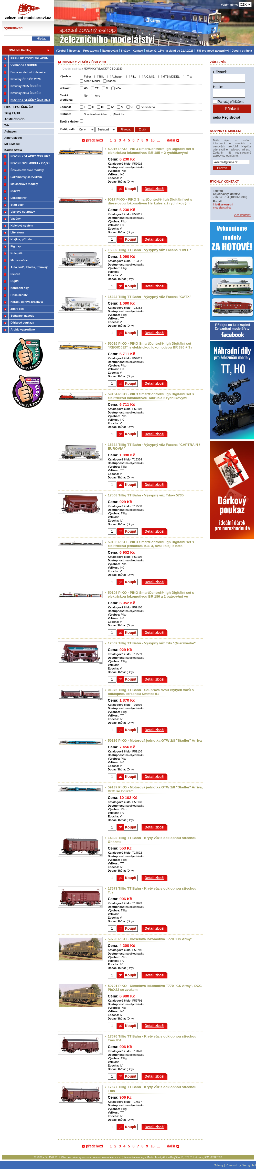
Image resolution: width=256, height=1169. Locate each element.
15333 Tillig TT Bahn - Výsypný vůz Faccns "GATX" (149, 297)
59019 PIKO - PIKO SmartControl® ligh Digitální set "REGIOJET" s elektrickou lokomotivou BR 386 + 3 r (150, 345)
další (171, 140)
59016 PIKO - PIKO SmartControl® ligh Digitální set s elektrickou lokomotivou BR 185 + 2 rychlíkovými (151, 151)
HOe (118, 88)
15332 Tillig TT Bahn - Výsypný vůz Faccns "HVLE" (149, 250)
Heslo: (218, 87)
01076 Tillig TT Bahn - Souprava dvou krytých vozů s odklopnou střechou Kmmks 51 (151, 692)
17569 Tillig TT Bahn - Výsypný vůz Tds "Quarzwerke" (152, 643)
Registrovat (231, 117)
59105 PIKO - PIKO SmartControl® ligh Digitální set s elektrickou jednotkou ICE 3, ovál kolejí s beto (151, 544)
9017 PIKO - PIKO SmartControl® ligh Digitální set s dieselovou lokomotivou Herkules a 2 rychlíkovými (150, 201)
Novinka (119, 114)
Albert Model (92, 80)
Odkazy (218, 1165)
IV (112, 107)
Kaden (111, 80)
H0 (86, 88)
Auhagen (117, 76)
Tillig (101, 76)
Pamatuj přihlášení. (231, 101)
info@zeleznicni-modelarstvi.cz (223, 206)
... (158, 140)
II (93, 107)
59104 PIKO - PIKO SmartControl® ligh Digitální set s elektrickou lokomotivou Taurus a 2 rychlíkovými (151, 396)
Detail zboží (154, 189)
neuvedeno (148, 107)
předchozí (94, 140)
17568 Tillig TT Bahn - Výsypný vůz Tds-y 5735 (146, 495)
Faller (87, 76)
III (102, 107)
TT (97, 88)
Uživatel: (220, 72)
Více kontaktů (242, 214)
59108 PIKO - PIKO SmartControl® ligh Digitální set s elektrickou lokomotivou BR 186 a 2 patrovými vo (151, 594)
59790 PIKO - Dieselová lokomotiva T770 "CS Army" (150, 939)
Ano (97, 95)
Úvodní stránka (71, 68)
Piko (133, 76)
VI (132, 107)
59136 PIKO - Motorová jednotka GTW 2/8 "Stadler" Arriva (155, 740)
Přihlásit (232, 109)
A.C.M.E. (149, 76)
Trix (189, 76)
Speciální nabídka (95, 114)
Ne (86, 95)
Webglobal (249, 1165)
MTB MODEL (171, 76)
